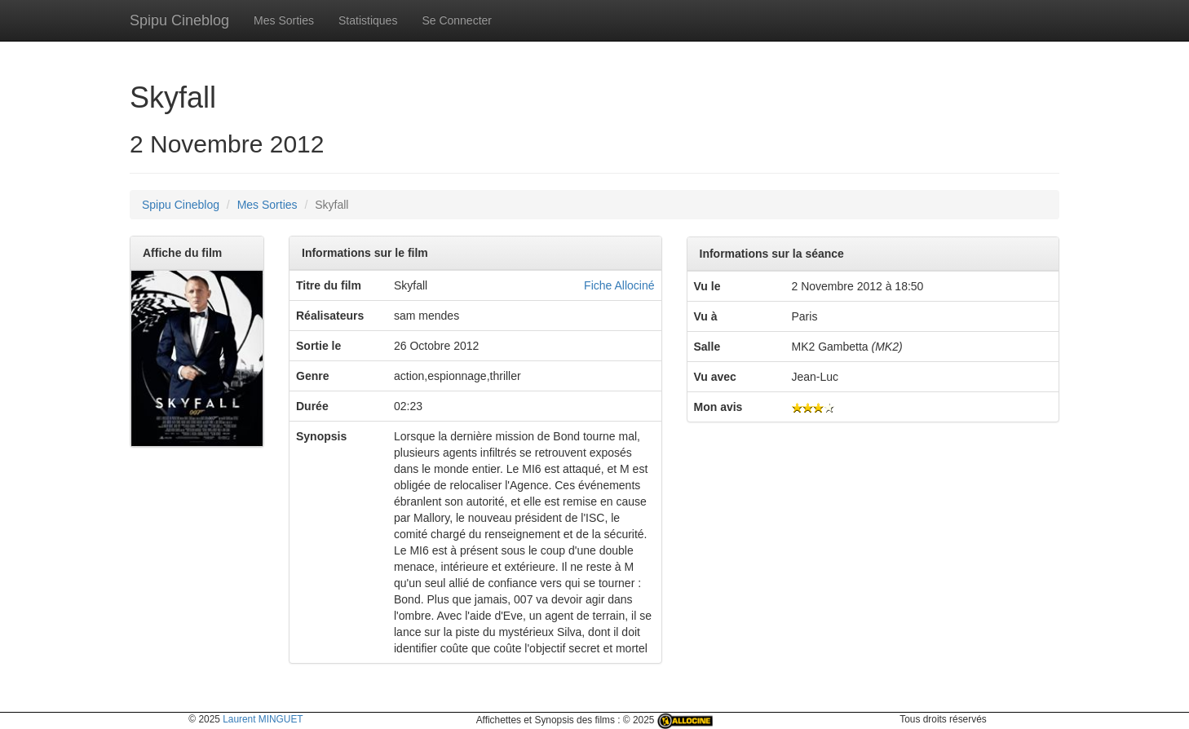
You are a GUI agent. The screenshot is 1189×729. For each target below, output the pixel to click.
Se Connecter (457, 20)
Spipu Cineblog (179, 20)
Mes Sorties (284, 20)
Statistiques (367, 20)
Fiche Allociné (619, 285)
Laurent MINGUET (263, 719)
